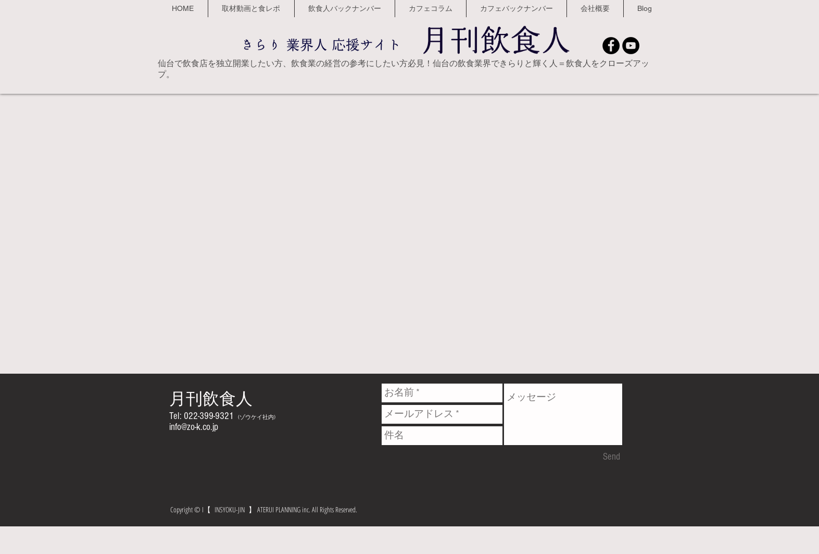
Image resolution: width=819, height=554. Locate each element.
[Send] (611, 457)
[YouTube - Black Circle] (630, 45)
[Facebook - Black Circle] (611, 45)
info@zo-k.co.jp (193, 427)
